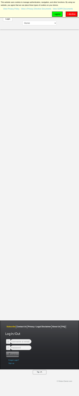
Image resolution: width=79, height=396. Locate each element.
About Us (56, 327)
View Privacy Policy (11, 9)
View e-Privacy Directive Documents (36, 9)
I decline (71, 14)
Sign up (11, 363)
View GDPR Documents (63, 9)
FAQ (63, 327)
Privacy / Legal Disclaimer (39, 327)
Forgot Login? (13, 360)
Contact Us (22, 327)
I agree (57, 14)
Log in (12, 353)
